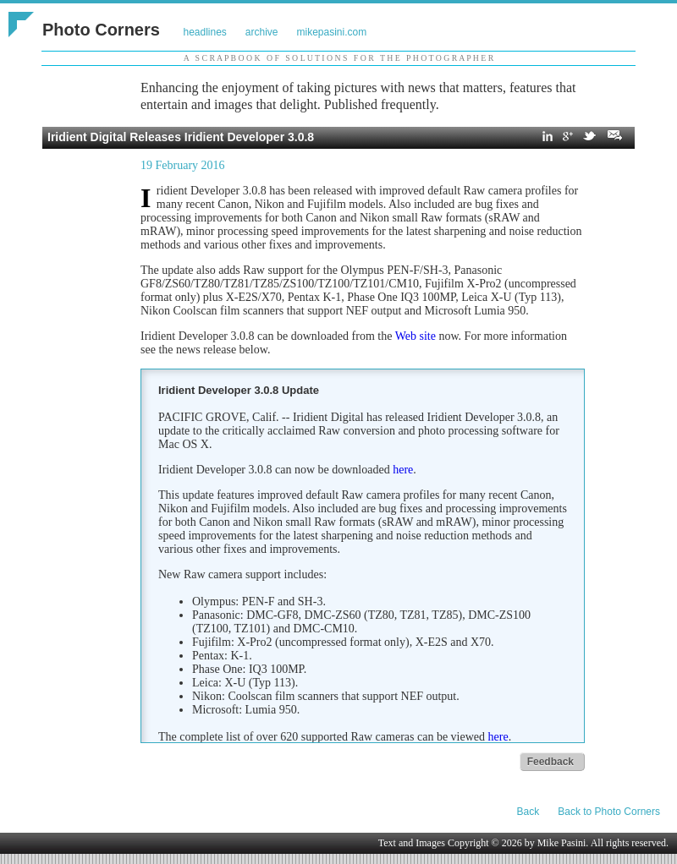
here (403, 469)
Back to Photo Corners (609, 812)
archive (261, 32)
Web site (415, 336)
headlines (204, 32)
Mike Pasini (561, 843)
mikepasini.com (332, 32)
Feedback (550, 762)
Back (528, 812)
